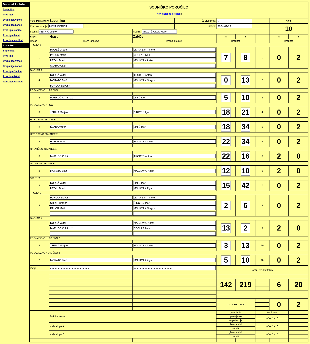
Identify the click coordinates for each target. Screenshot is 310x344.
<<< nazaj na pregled (169, 13)
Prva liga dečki (11, 35)
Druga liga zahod (12, 25)
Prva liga (8, 14)
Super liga (8, 9)
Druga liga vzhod (12, 19)
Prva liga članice (12, 30)
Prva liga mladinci (13, 40)
